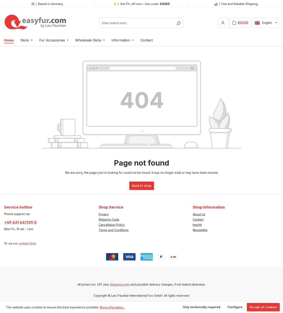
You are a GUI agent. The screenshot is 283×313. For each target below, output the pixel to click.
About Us (199, 214)
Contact (198, 219)
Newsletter (200, 230)
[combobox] (137, 23)
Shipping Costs (109, 219)
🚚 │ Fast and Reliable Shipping (236, 4)
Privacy (104, 214)
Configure (234, 307)
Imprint (197, 225)
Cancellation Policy (112, 225)
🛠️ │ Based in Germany (47, 4)
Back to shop (141, 185)
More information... (112, 307)
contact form (27, 243)
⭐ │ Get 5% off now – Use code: (141, 4)
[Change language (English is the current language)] (266, 22)
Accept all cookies (263, 307)
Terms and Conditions (114, 230)
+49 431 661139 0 (20, 222)
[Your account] (222, 23)
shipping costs (120, 284)
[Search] (178, 23)
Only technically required (201, 307)
